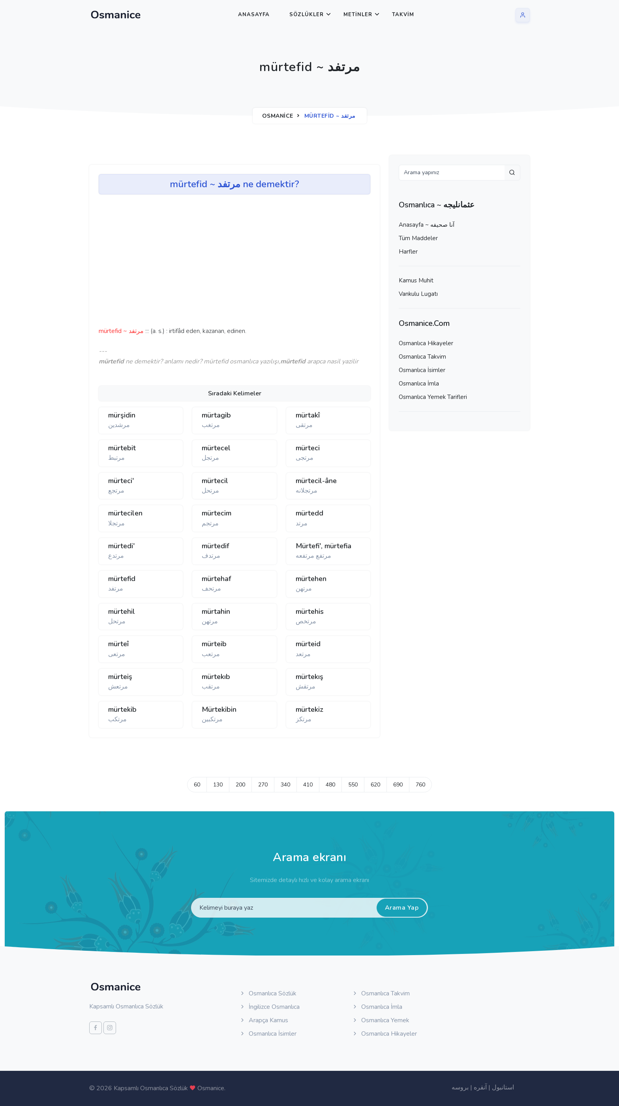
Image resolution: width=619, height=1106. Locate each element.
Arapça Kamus (263, 1020)
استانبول (503, 1087)
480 (330, 784)
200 (240, 784)
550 (353, 784)
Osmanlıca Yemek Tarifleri (433, 397)
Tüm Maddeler (418, 238)
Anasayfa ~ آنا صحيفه (426, 225)
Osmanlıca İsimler (422, 370)
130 (218, 784)
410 (308, 784)
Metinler (357, 14)
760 (420, 784)
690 (398, 784)
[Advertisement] (221, 263)
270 (263, 784)
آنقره (480, 1087)
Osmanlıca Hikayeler (426, 343)
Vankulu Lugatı (418, 294)
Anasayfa (254, 14)
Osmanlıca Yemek (380, 1020)
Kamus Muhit (416, 280)
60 (197, 784)
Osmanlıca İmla (419, 383)
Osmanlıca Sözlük (267, 993)
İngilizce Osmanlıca (269, 1007)
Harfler (408, 252)
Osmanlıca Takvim (422, 357)
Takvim (403, 14)
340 (285, 784)
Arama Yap (402, 907)
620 (375, 784)
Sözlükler (306, 14)
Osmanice (277, 116)
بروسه (460, 1087)
